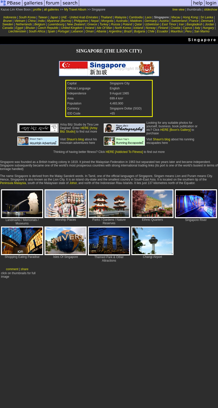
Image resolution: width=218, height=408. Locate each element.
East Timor (169, 24)
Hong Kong (190, 17)
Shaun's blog (75, 139)
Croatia (175, 28)
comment (12, 269)
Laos (148, 17)
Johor (73, 183)
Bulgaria (139, 31)
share (24, 269)
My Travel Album (75, 9)
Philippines (81, 21)
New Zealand (76, 24)
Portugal (63, 31)
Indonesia (9, 17)
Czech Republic (48, 28)
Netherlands (24, 24)
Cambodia (136, 17)
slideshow (210, 9)
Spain (51, 31)
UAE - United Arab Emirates (79, 17)
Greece (92, 24)
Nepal (95, 21)
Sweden (7, 24)
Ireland (89, 28)
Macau (175, 17)
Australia (122, 21)
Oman (89, 31)
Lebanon (77, 31)
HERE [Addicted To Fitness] (124, 152)
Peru (188, 31)
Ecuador (162, 31)
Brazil (128, 31)
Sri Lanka (206, 17)
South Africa (37, 31)
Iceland (138, 28)
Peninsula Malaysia (13, 183)
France (193, 21)
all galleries (51, 9)
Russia (115, 24)
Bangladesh (194, 24)
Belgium (39, 24)
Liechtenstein (17, 31)
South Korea (27, 17)
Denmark (207, 21)
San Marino (201, 31)
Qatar (138, 24)
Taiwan (43, 17)
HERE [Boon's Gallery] (175, 130)
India (41, 21)
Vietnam (19, 21)
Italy (197, 28)
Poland (127, 24)
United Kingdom (71, 28)
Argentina (115, 31)
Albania (101, 31)
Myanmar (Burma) (59, 21)
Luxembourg (56, 24)
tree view (179, 9)
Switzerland (179, 21)
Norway (150, 28)
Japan (54, 17)
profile (37, 9)
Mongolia (107, 21)
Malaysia (120, 17)
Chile (151, 31)
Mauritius (177, 31)
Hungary (208, 28)
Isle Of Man (104, 28)
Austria (164, 21)
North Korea (123, 28)
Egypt (19, 28)
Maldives (136, 21)
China (32, 21)
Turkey (103, 24)
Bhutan (30, 28)
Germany (150, 21)
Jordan (209, 24)
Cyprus (187, 28)
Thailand (106, 17)
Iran (181, 24)
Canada (7, 28)
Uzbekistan (151, 24)
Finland (163, 28)
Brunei (7, 21)
